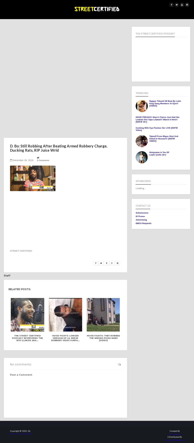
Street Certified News (20, 434)
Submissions (142, 213)
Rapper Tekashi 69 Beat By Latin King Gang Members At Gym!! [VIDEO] (165, 103)
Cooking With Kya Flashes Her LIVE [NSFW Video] (157, 129)
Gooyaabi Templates (175, 440)
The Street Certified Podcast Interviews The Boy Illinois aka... (27, 338)
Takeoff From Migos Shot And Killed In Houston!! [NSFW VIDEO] (163, 138)
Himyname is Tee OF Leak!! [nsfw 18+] (159, 153)
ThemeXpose (174, 434)
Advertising (141, 220)
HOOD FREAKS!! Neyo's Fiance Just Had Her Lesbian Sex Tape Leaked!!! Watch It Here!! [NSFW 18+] (157, 119)
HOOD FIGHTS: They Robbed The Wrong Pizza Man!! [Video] (103, 338)
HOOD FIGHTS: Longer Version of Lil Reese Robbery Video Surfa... (65, 338)
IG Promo (140, 216)
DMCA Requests (143, 223)
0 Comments (43, 160)
